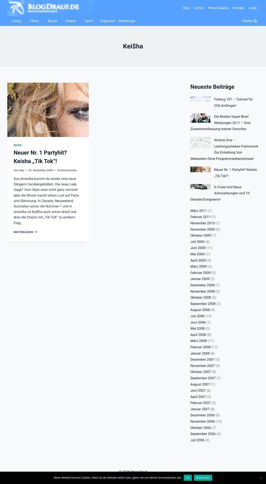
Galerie (70, 21)
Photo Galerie (218, 8)
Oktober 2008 (200, 297)
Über (186, 8)
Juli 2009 (197, 242)
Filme (34, 21)
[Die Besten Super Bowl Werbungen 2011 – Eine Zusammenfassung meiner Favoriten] (200, 118)
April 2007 (198, 397)
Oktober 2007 (200, 372)
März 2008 (198, 341)
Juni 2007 (198, 390)
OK (188, 477)
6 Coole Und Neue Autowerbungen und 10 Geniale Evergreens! (220, 193)
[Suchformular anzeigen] (249, 21)
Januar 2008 (200, 353)
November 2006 (202, 421)
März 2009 (198, 266)
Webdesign (126, 21)
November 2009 (202, 229)
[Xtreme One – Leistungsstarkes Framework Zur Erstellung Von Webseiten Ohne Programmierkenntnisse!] (200, 142)
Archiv (199, 8)
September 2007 (203, 378)
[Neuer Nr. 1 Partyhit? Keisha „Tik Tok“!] (200, 169)
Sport (89, 21)
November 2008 (202, 291)
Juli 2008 (197, 316)
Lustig (16, 21)
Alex (21, 170)
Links (253, 8)
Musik (52, 21)
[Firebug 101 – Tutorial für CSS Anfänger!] (200, 99)
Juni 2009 (198, 248)
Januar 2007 (200, 409)
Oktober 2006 (200, 428)
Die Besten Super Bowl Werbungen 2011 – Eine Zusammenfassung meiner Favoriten (220, 122)
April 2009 (198, 260)
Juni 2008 (198, 322)
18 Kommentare (67, 170)
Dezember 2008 (202, 285)
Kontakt (239, 8)
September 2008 (203, 304)
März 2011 (198, 211)
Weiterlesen (25, 232)
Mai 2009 (197, 254)
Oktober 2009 (200, 235)
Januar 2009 (200, 279)
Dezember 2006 (202, 415)
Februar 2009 (200, 273)
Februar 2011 (200, 217)
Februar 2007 (200, 403)
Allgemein (107, 21)
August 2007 (200, 384)
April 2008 (198, 335)
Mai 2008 (197, 328)
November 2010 (202, 223)
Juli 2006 (197, 440)
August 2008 (200, 310)
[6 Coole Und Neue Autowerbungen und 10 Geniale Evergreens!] (200, 187)
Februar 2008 (200, 347)
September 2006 (203, 434)
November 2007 (202, 366)
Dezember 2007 (202, 359)
